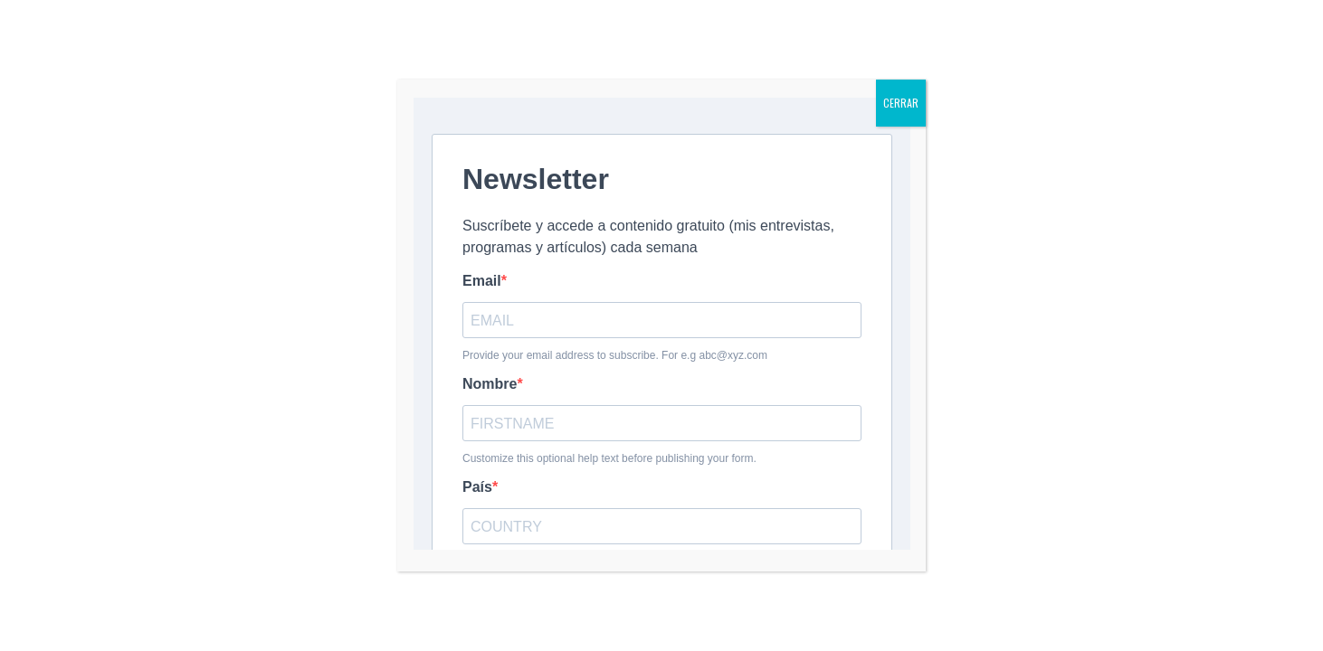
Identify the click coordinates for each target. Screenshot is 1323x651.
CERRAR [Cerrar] (900, 102)
